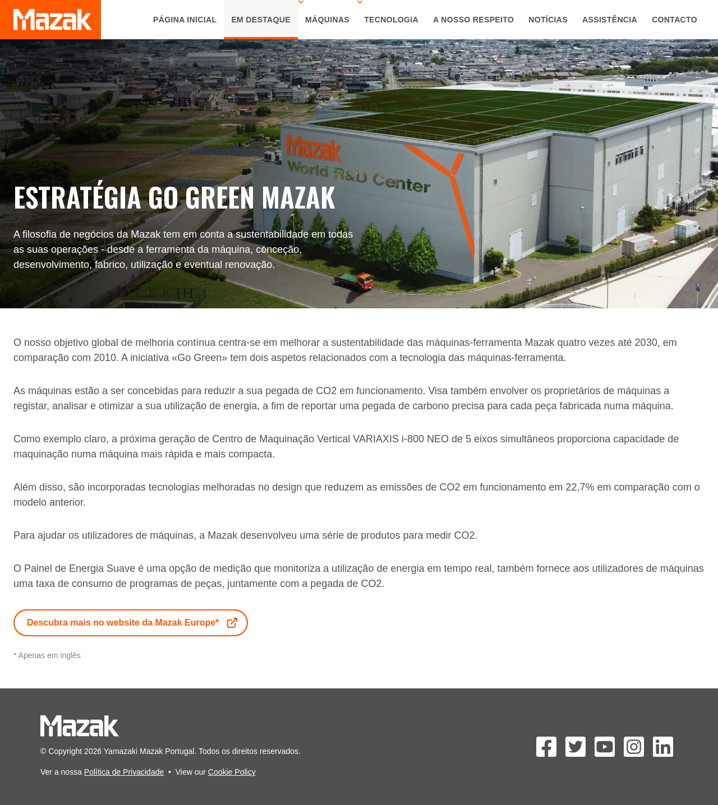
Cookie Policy (232, 771)
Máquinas (327, 19)
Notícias (548, 19)
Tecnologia (391, 19)
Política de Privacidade (124, 771)
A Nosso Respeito (473, 19)
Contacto (674, 19)
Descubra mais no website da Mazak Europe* (133, 623)
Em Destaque (261, 19)
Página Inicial (185, 19)
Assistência (609, 19)
